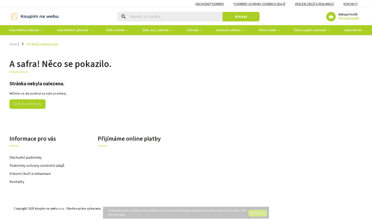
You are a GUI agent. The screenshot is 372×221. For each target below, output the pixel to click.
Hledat (241, 16)
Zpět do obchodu (27, 103)
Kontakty (351, 4)
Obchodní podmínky (209, 4)
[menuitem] (29, 30)
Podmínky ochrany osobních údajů (259, 4)
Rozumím (258, 213)
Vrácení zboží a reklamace (314, 4)
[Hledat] (170, 16)
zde (122, 215)
